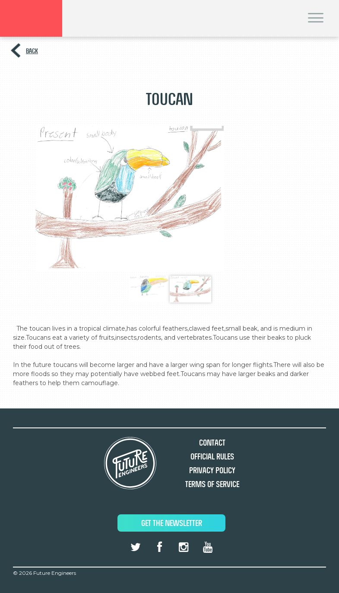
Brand (31, 18)
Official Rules (212, 456)
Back (32, 50)
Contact (212, 442)
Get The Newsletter (171, 523)
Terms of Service (212, 484)
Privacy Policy (212, 470)
